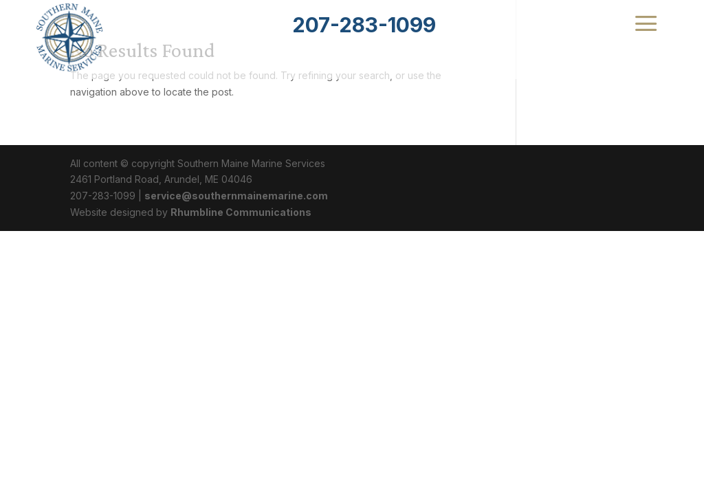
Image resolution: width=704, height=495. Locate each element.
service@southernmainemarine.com (236, 195)
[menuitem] (364, 24)
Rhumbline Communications (240, 212)
